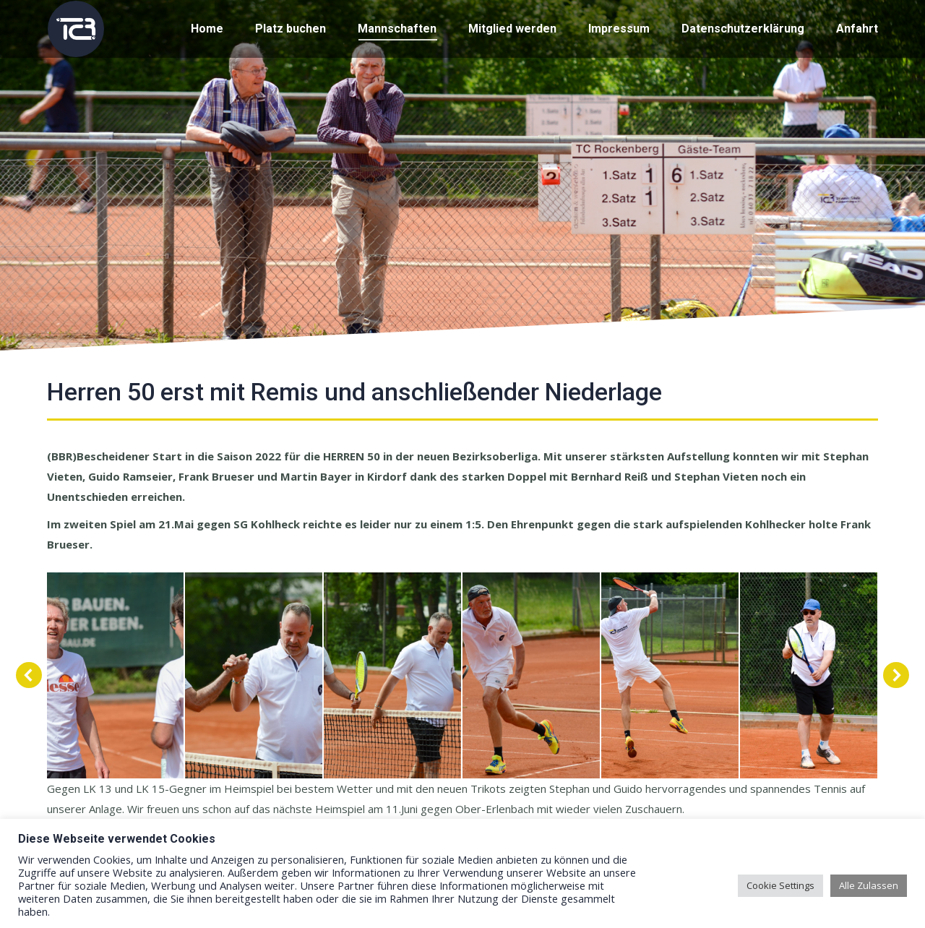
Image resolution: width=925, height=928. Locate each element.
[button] (29, 675)
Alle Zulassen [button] (868, 885)
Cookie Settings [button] (780, 885)
